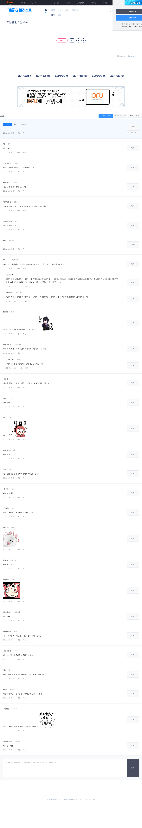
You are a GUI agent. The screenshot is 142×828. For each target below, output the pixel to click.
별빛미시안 (9, 275)
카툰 (53, 10)
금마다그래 (7, 612)
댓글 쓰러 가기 (105, 115)
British (5, 689)
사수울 (5, 379)
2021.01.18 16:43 (10, 286)
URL (72, 40)
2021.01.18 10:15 (8, 516)
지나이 (5, 489)
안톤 (15, 202)
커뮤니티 (68, 3)
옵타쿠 (5, 398)
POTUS (5, 312)
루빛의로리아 (7, 221)
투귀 (4, 469)
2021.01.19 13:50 (8, 678)
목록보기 (121, 57)
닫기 (119, 2)
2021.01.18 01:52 (10, 368)
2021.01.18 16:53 (10, 301)
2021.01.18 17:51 (8, 568)
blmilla (5, 560)
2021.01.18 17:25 (8, 549)
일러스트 (63, 10)
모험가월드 (56, 3)
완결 (59, 15)
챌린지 (75, 10)
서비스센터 (93, 3)
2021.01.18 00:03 (8, 191)
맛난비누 (6, 579)
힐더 (9, 144)
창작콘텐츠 (80, 3)
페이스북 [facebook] (83, 40)
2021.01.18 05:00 (8, 458)
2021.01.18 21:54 (8, 640)
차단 (24, 133)
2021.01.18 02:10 (8, 407)
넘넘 (4, 670)
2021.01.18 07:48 (8, 478)
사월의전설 (7, 651)
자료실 (105, 3)
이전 (8, 69)
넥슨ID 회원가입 (127, 27)
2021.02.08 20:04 (8, 750)
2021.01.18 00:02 (8, 152)
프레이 (16, 163)
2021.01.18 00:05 (8, 133)
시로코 (16, 651)
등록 (132, 768)
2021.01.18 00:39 (8, 387)
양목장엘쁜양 (7, 344)
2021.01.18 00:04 (8, 210)
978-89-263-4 (10, 359)
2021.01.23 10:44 (8, 698)
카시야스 (23, 124)
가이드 (44, 3)
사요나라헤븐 (7, 741)
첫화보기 (131, 57)
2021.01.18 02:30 (8, 439)
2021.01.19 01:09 (8, 659)
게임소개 (33, 3)
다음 (133, 69)
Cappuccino (7, 450)
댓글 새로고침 (135, 115)
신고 (18, 133)
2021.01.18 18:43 (8, 601)
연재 (53, 15)
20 (134, 127)
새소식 (22, 3)
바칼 (15, 182)
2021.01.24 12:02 (8, 730)
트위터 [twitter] (78, 40)
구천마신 (6, 709)
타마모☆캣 (7, 182)
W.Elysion (6, 260)
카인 (16, 221)
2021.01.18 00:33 (8, 334)
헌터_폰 (6, 527)
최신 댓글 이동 (120, 115)
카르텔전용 (7, 202)
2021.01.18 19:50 (8, 620)
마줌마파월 (7, 631)
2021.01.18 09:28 (8, 497)
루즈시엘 (6, 508)
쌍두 (4, 417)
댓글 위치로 (132, 132)
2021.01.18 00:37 (8, 353)
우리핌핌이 (7, 163)
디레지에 (15, 260)
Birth (15, 124)
